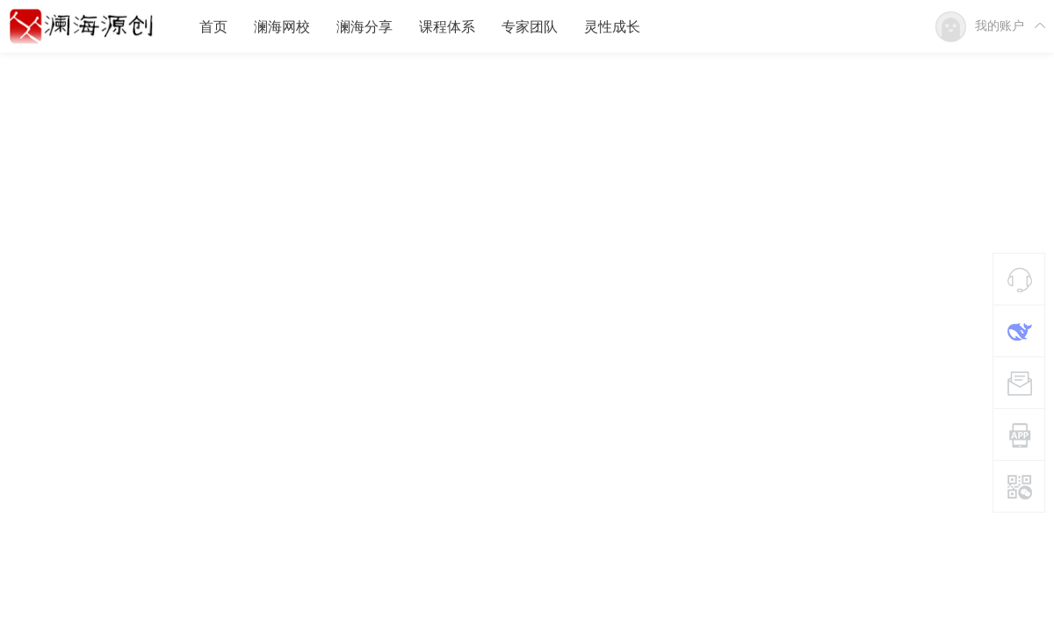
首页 (213, 26)
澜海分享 (364, 26)
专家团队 (530, 26)
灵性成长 (612, 26)
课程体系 (447, 26)
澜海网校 (282, 26)
